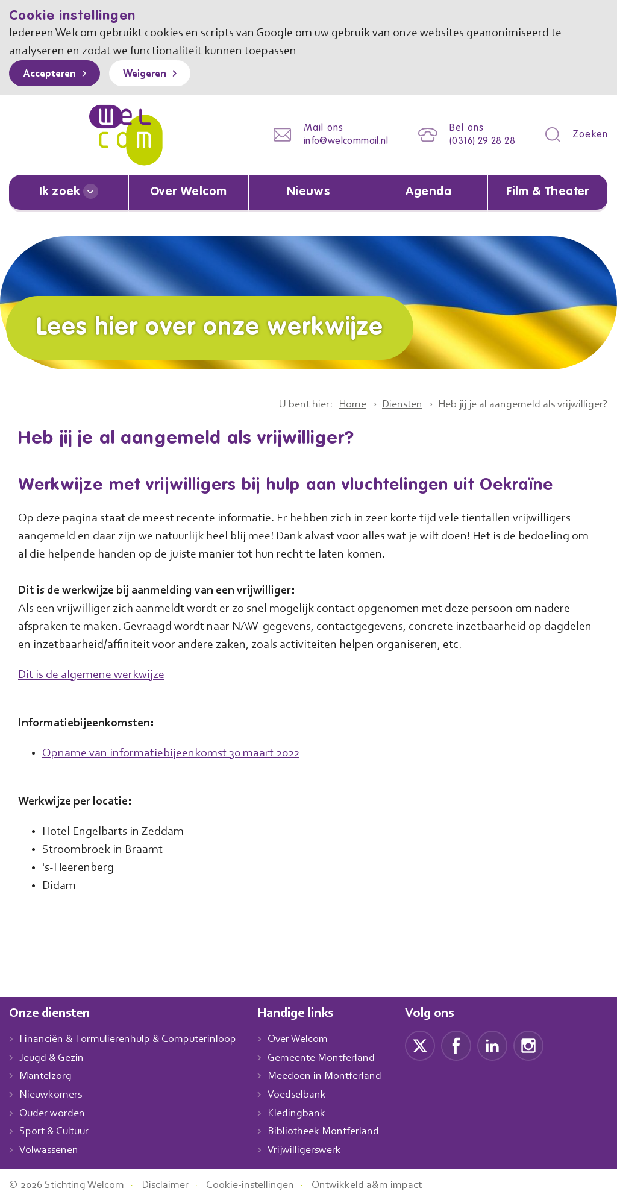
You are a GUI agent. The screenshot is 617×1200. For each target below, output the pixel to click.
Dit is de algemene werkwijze (96, 673)
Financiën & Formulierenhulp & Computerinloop (133, 1038)
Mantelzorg (46, 1076)
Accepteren (52, 74)
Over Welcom (188, 192)
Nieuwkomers (52, 1094)
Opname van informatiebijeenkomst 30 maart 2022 (177, 752)
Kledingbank (309, 1113)
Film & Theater (548, 192)
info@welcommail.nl (336, 141)
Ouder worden (53, 1113)
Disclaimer (174, 1184)
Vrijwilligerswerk (317, 1149)
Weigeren (153, 74)
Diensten (386, 404)
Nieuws (308, 192)
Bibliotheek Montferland (335, 1131)
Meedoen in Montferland (337, 1076)
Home (333, 404)
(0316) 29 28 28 (479, 141)
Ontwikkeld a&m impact (385, 1184)
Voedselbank (310, 1094)
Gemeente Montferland (334, 1057)
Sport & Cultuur (56, 1131)
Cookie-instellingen (264, 1184)
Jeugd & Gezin (54, 1057)
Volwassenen (51, 1149)
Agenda (428, 192)
